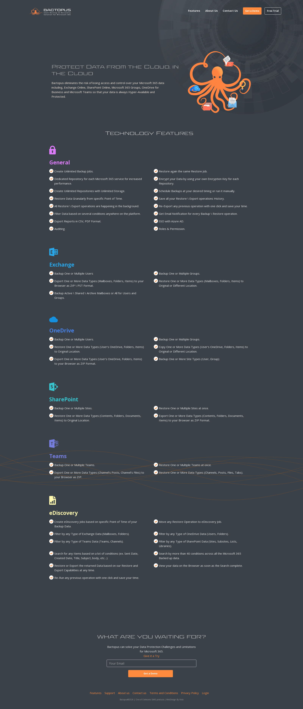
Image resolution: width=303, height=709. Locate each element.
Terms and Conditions (163, 693)
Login (205, 693)
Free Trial (273, 10)
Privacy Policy (190, 693)
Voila (181, 699)
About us (124, 693)
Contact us (139, 693)
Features (96, 693)
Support (110, 693)
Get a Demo (252, 10)
